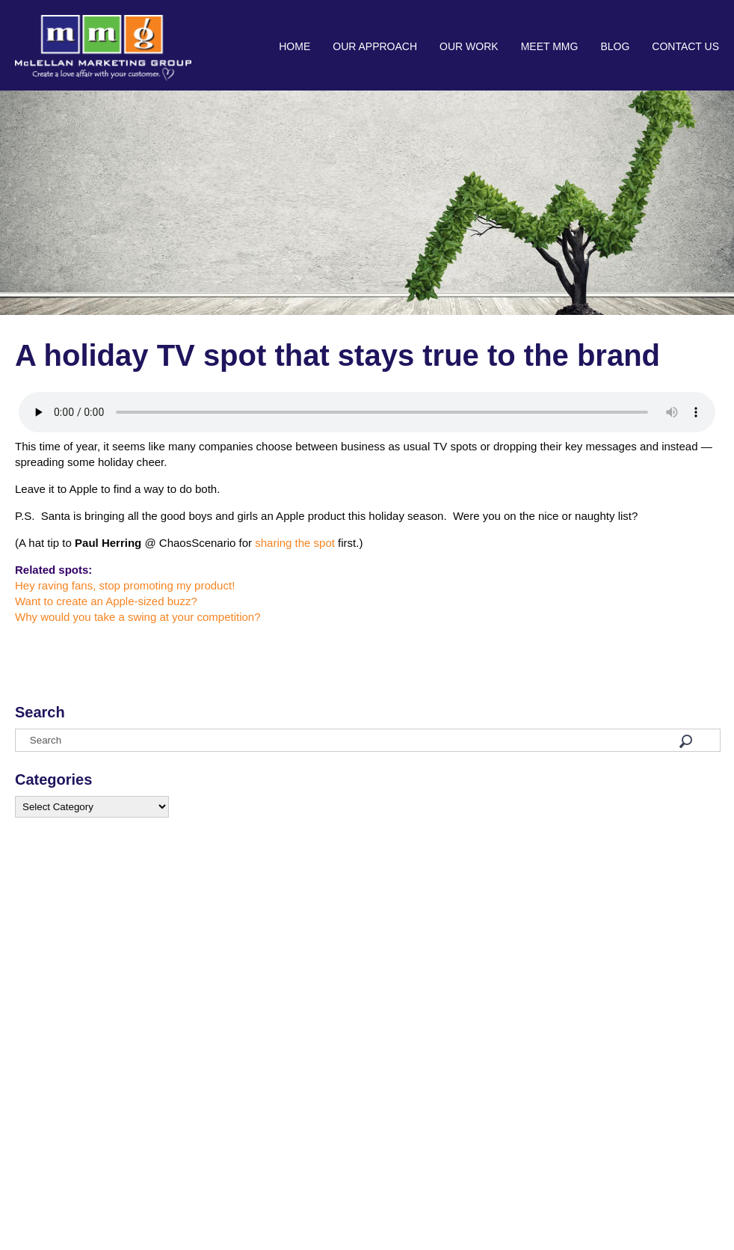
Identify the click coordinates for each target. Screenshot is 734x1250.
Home (294, 46)
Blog (614, 46)
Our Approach (375, 46)
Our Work (469, 46)
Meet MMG (550, 46)
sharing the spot (295, 542)
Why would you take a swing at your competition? (138, 616)
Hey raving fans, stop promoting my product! (125, 585)
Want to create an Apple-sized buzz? (106, 601)
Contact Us (685, 46)
